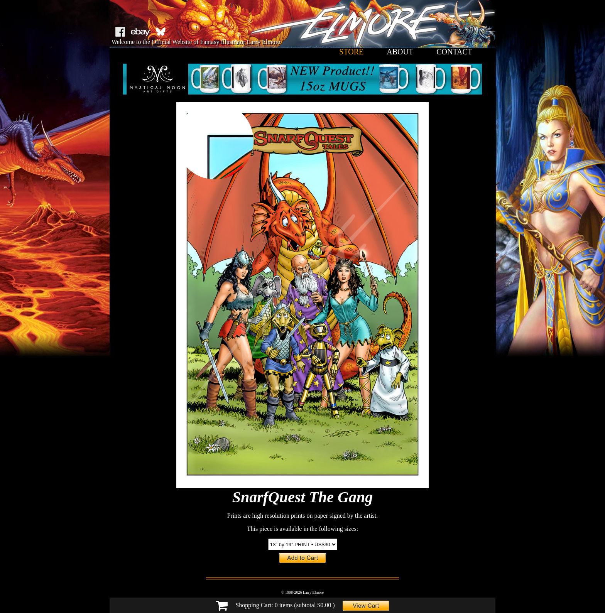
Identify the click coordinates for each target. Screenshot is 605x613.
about (400, 51)
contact (454, 51)
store (351, 51)
